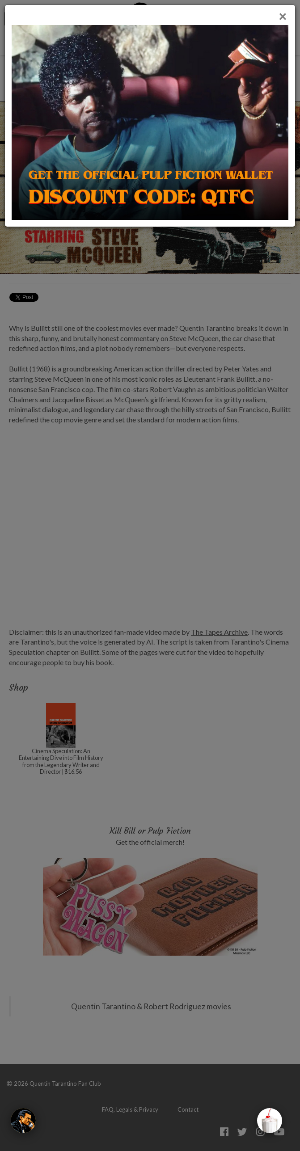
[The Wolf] (23, 1120)
